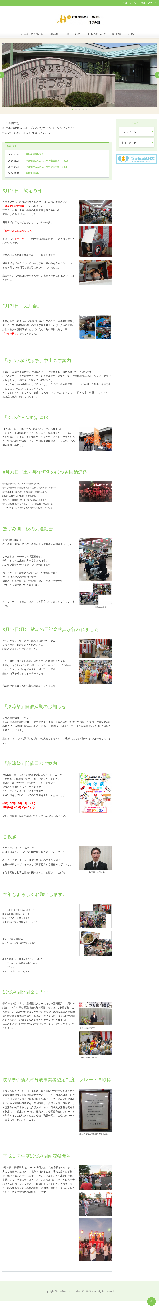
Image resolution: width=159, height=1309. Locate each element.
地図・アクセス (149, 2)
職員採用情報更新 (35, 154)
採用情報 (117, 34)
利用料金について (96, 34)
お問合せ (133, 34)
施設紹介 (54, 34)
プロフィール (129, 2)
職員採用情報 (32, 173)
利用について (73, 34)
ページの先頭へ (151, 1301)
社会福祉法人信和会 (32, 34)
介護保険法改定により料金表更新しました (47, 160)
